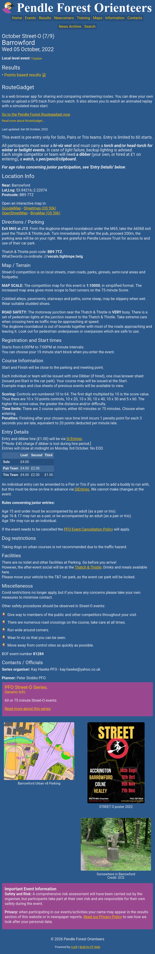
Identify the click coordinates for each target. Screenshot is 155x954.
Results (45, 18)
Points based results (22, 75)
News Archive (70, 26)
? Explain (36, 58)
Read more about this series (28, 709)
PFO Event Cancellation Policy (88, 529)
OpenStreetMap (15, 213)
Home (17, 18)
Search (90, 26)
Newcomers (64, 18)
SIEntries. (82, 489)
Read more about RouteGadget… (23, 120)
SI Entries (74, 439)
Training (83, 18)
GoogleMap (11, 208)
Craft (74, 947)
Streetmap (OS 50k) (40, 208)
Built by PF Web (90, 947)
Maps (97, 18)
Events (30, 18)
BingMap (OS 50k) (45, 213)
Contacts (134, 18)
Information (114, 18)
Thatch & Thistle (88, 567)
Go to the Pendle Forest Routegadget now (36, 114)
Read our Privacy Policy (103, 917)
